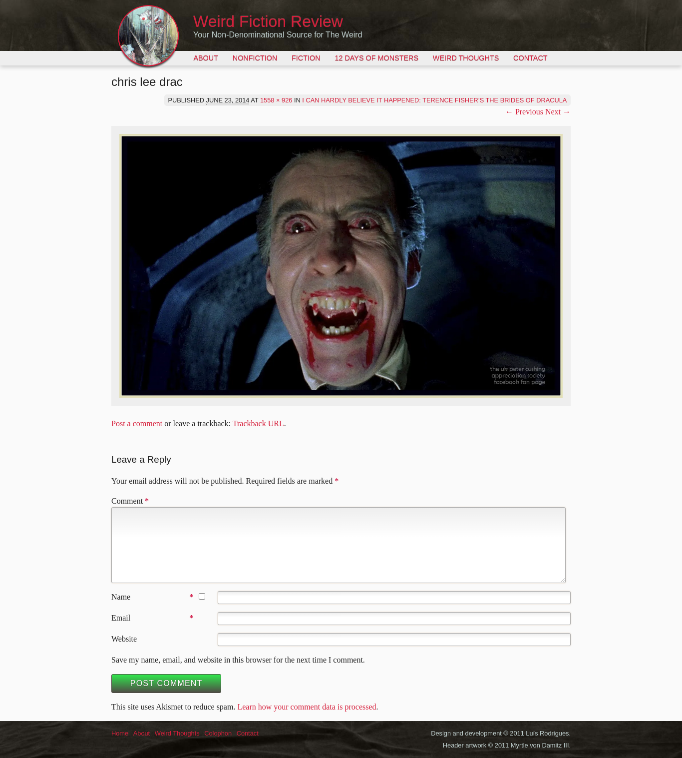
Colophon (218, 733)
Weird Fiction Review (268, 21)
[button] (341, 266)
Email (120, 618)
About (205, 58)
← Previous (524, 111)
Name (120, 597)
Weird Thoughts (466, 58)
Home (119, 733)
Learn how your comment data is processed (306, 707)
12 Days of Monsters (376, 58)
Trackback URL (258, 423)
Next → (558, 111)
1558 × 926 (276, 100)
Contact (530, 58)
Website (124, 639)
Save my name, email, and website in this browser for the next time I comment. (238, 660)
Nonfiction (255, 58)
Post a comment (136, 423)
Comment (130, 501)
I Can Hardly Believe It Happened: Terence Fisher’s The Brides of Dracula (434, 100)
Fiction (306, 58)
